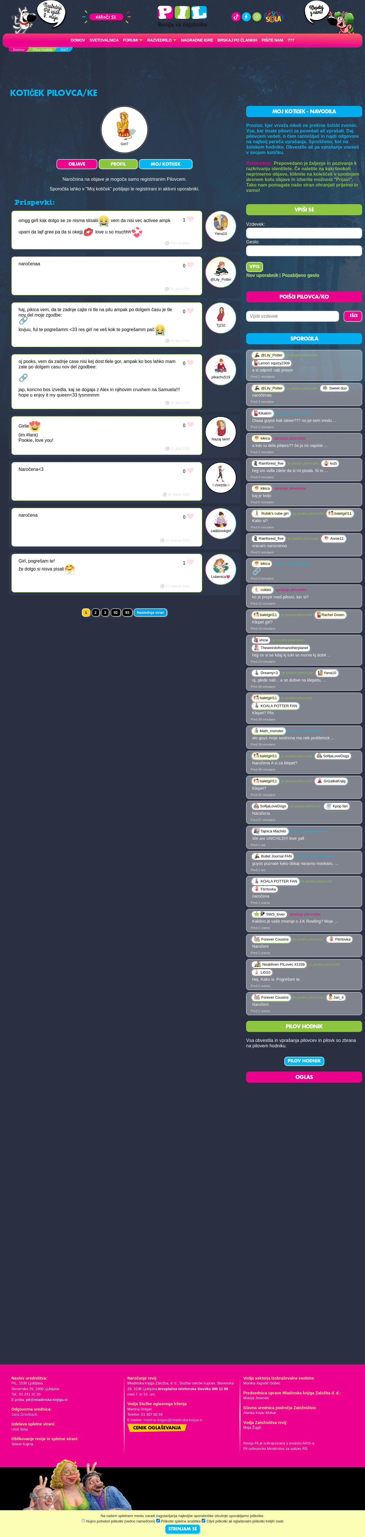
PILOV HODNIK (304, 1061)
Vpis (254, 267)
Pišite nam (272, 40)
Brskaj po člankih (237, 40)
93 (127, 612)
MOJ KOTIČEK (166, 164)
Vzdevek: (255, 224)
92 (116, 612)
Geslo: (252, 241)
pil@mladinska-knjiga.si (46, 1400)
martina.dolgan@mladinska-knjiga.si (173, 1420)
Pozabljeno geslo (300, 275)
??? (290, 40)
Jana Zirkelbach (24, 1414)
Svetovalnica (104, 40)
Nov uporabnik (262, 275)
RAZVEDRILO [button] (159, 40)
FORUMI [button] (130, 40)
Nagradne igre (197, 40)
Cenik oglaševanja (157, 1428)
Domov (78, 40)
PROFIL (118, 164)
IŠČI (354, 316)
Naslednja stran (150, 612)
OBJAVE (76, 164)
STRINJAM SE (182, 1529)
